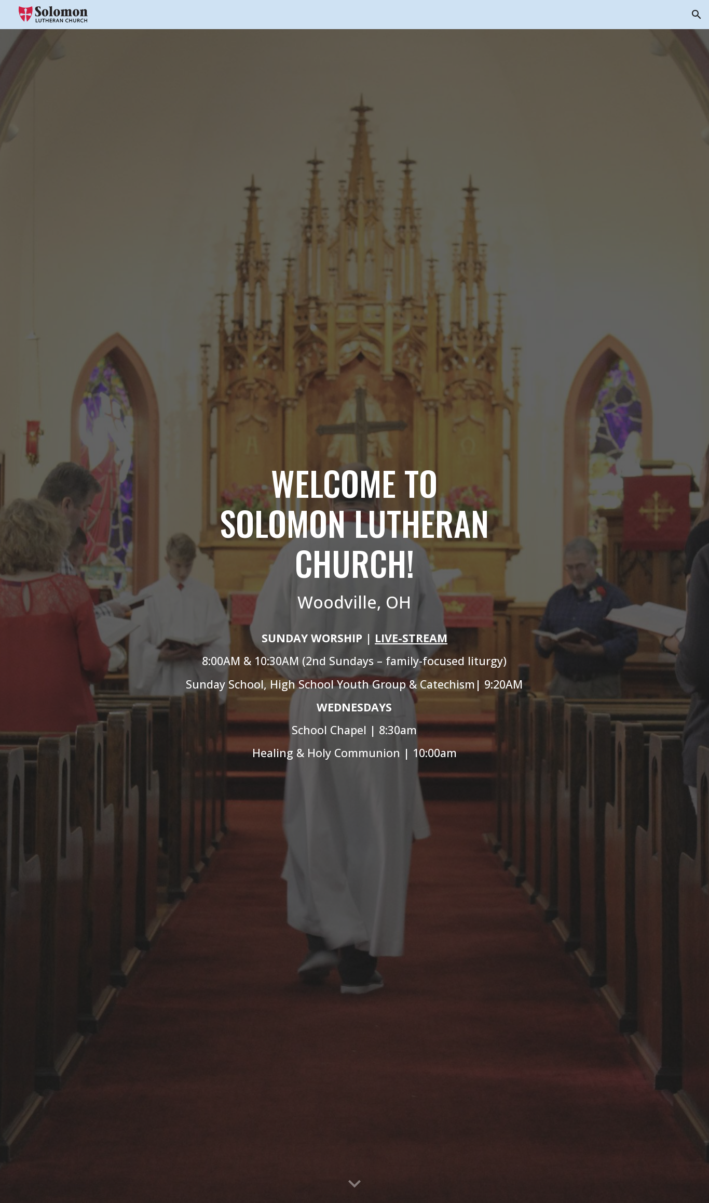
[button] (696, 14)
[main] (354, 616)
